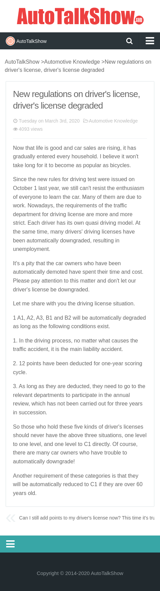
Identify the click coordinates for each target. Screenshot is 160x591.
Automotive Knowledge (72, 62)
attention (52, 281)
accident (38, 349)
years (136, 403)
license (76, 214)
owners (74, 263)
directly (101, 444)
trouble (112, 453)
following (59, 326)
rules (55, 179)
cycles (121, 165)
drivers (73, 232)
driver (48, 223)
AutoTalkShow (80, 15)
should (21, 435)
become (64, 165)
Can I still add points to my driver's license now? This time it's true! (89, 518)
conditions (83, 326)
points (34, 363)
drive (19, 289)
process (61, 341)
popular (92, 165)
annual (121, 395)
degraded (134, 318)
